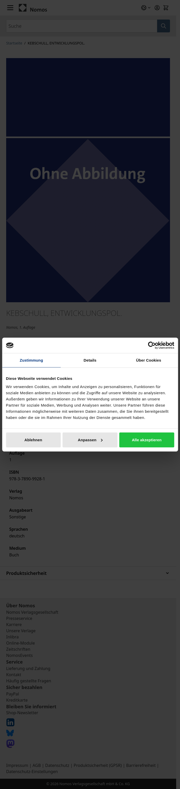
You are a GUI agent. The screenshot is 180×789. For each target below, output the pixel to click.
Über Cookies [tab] (148, 360)
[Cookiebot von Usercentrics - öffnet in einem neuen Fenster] (151, 345)
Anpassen (90, 439)
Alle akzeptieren (147, 439)
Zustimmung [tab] (31, 360)
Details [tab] (90, 360)
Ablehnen (33, 439)
